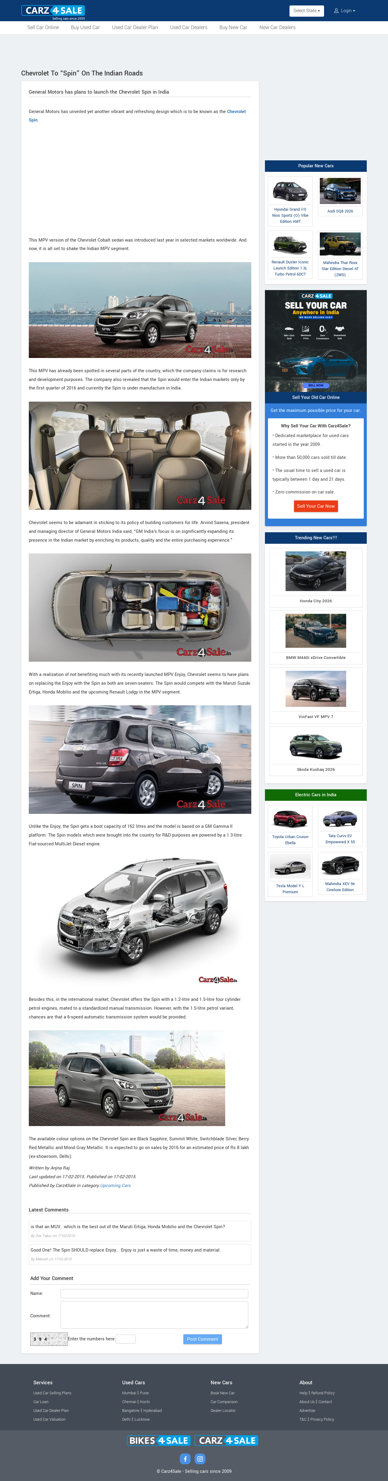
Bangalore (130, 1410)
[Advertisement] (194, 50)
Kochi (145, 1402)
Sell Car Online (43, 27)
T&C (302, 1419)
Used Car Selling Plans (52, 1393)
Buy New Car (233, 27)
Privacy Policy (322, 1419)
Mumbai (129, 1393)
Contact (325, 1402)
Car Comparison (224, 1402)
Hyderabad (152, 1410)
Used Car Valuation (49, 1419)
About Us (307, 1402)
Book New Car (223, 1393)
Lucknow (142, 1419)
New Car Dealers (277, 27)
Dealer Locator (223, 1410)
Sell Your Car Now (316, 506)
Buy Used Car (85, 27)
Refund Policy (323, 1393)
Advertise (307, 1410)
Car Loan (40, 1402)
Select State (306, 11)
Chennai (129, 1402)
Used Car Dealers (188, 27)
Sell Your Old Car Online (316, 397)
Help (303, 1393)
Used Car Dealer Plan (135, 27)
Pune (144, 1393)
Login (344, 11)
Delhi (126, 1419)
